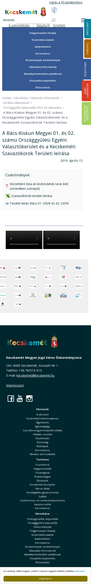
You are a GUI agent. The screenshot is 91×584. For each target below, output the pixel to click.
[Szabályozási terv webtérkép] (78, 277)
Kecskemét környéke (42, 484)
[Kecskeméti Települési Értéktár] (33, 286)
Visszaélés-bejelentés (43, 80)
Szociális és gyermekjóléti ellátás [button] (42, 430)
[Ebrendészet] (63, 286)
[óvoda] (33, 295)
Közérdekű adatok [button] (43, 39)
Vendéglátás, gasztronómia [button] (42, 492)
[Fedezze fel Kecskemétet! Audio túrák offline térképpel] (18, 286)
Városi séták (42, 488)
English (59, 25)
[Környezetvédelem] (18, 295)
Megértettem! (45, 578)
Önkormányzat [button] (42, 526)
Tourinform (42, 464)
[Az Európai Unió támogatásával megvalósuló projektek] (63, 268)
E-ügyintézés (19, 25)
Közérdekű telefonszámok (42, 418)
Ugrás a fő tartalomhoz (65, 2)
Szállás (42, 496)
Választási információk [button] (43, 67)
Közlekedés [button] (42, 438)
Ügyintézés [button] (42, 422)
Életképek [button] (42, 446)
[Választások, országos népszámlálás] (63, 277)
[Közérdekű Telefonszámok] (18, 268)
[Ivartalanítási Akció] (18, 304)
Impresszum (15, 385)
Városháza (85, 69)
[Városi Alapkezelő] (78, 286)
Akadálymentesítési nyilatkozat (43, 73)
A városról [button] (42, 414)
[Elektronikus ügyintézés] (48, 268)
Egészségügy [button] (42, 426)
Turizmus (42, 459)
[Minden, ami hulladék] (18, 277)
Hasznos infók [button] (42, 504)
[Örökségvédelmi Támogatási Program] (33, 277)
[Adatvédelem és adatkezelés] (33, 268)
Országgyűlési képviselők (42, 522)
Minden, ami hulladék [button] (42, 454)
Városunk (42, 409)
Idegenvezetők (42, 468)
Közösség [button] (42, 442)
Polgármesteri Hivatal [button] (43, 33)
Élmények (42, 480)
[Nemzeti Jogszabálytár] (48, 277)
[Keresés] (33, 20)
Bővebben (80, 571)
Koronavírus (42, 53)
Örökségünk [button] (42, 472)
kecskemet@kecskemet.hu (35, 375)
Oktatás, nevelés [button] (42, 434)
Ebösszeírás (42, 87)
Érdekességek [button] (42, 476)
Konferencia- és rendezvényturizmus (42, 500)
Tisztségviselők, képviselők (42, 519)
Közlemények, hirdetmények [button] (43, 60)
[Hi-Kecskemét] (78, 268)
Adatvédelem (43, 46)
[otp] (48, 295)
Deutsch (43, 25)
